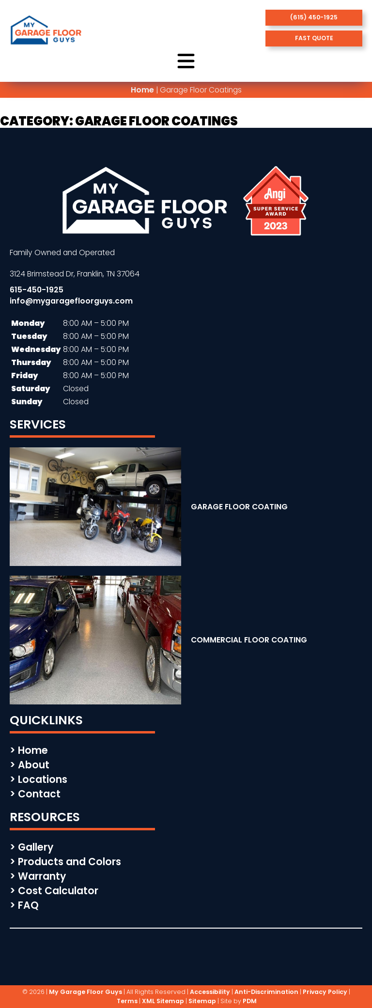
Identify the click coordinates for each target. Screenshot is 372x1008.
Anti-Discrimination (266, 992)
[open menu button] (186, 61)
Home (142, 90)
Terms (127, 1001)
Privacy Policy (325, 992)
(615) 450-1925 (314, 17)
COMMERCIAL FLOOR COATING (249, 640)
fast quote (314, 38)
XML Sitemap (163, 1001)
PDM (250, 1001)
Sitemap (202, 1001)
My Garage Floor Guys (85, 992)
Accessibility (210, 992)
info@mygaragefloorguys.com (71, 301)
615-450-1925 (36, 290)
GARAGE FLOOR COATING (239, 507)
